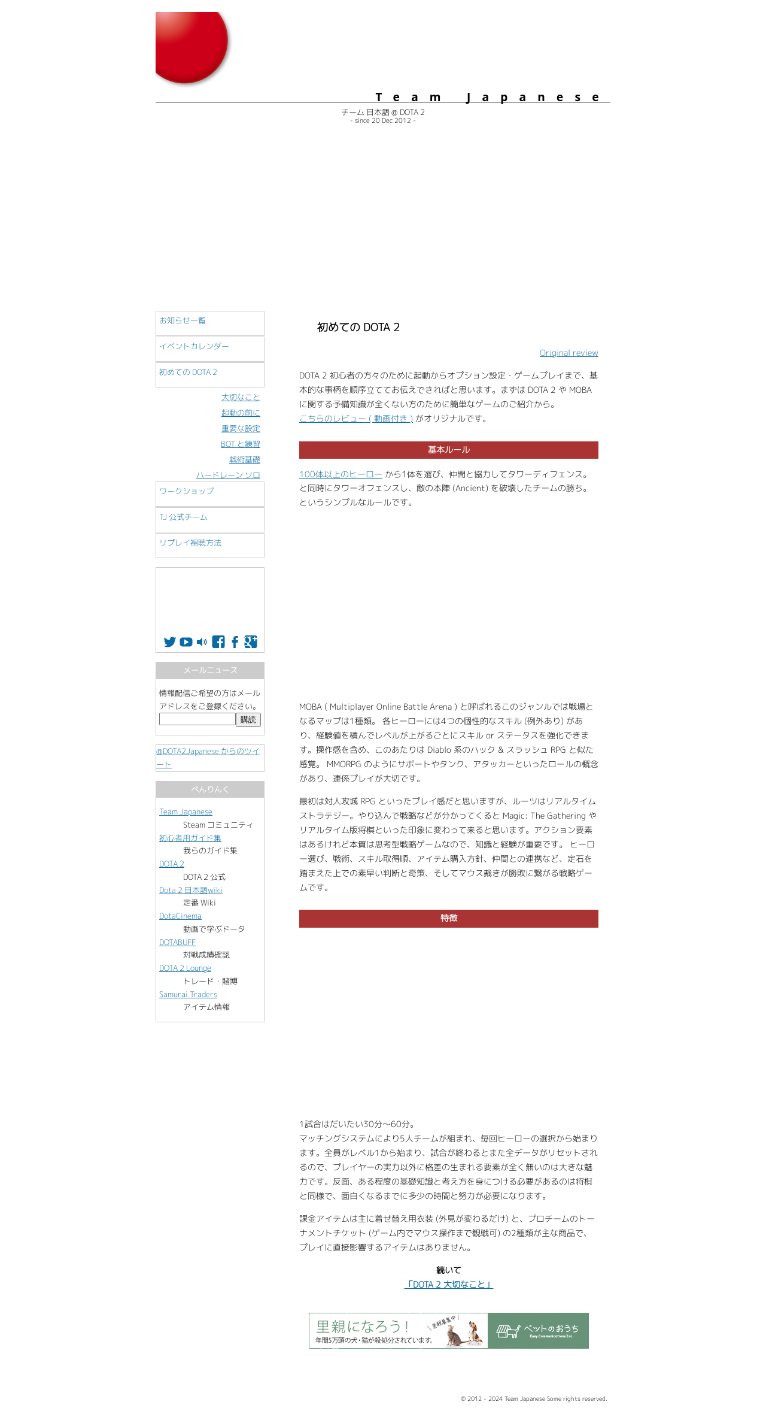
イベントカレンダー (194, 346)
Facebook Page (218, 642)
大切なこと (240, 397)
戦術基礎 (244, 459)
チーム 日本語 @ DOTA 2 (383, 112)
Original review (569, 353)
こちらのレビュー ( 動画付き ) (356, 419)
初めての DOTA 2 (188, 372)
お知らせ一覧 (182, 320)
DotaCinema (180, 915)
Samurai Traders (188, 994)
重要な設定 (240, 428)
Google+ (251, 642)
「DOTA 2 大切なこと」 (449, 1285)
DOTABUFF (177, 942)
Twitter (170, 642)
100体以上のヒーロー (340, 474)
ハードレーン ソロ (228, 475)
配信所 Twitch (202, 642)
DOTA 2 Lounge (185, 967)
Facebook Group (234, 642)
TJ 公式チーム (183, 516)
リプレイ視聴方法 (190, 542)
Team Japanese (185, 811)
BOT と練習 (240, 443)
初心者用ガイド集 (190, 837)
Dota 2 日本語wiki (191, 890)
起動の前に (240, 412)
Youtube (186, 642)
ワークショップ (186, 491)
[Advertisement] (383, 220)
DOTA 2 (171, 863)
